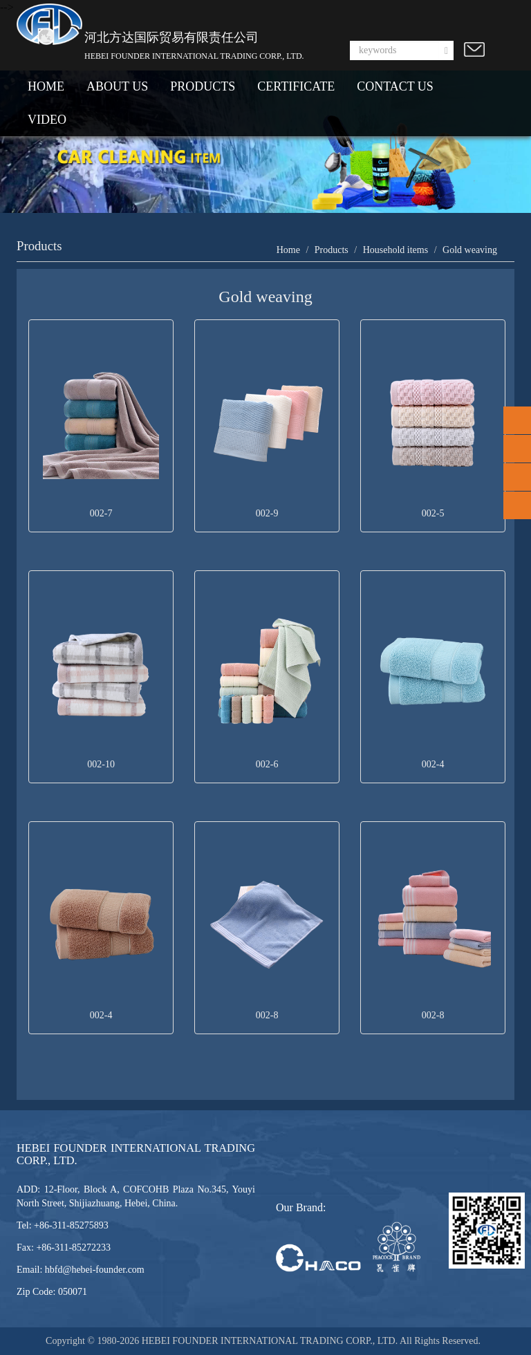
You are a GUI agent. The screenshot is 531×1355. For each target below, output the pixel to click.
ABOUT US (117, 86)
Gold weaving (469, 250)
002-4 (433, 764)
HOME (46, 86)
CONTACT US (395, 86)
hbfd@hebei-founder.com (95, 1269)
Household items (396, 250)
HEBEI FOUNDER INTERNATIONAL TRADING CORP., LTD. (271, 1341)
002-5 (433, 513)
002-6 (267, 764)
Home (288, 250)
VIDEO (47, 120)
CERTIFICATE (296, 86)
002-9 (267, 513)
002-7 (101, 513)
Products (331, 250)
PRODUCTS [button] (202, 86)
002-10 (101, 764)
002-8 (267, 1015)
